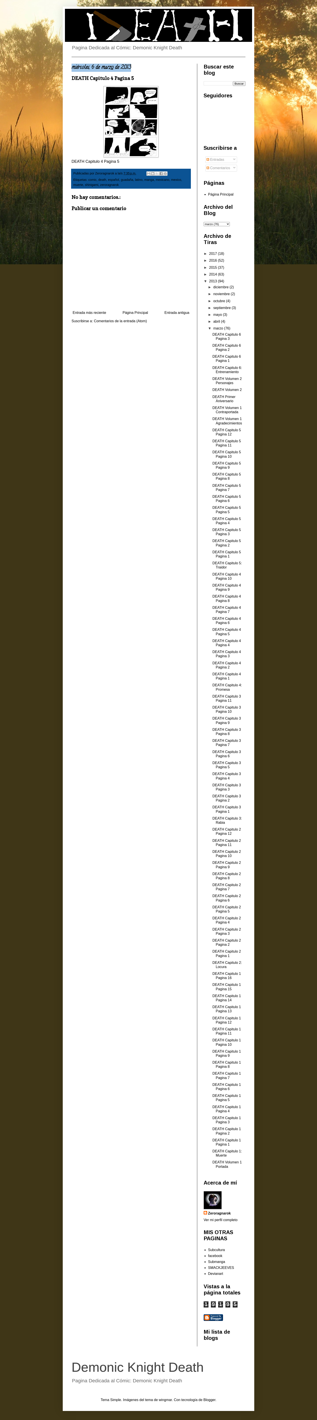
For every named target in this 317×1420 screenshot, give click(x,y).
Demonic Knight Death (138, 1367)
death (102, 179)
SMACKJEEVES (221, 1268)
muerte (78, 185)
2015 (213, 267)
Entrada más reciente (89, 313)
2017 (213, 253)
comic (92, 179)
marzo (218, 328)
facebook (215, 1256)
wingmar (165, 1400)
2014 (213, 274)
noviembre (222, 294)
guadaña (127, 179)
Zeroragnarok (219, 1213)
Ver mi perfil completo (221, 1220)
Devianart (215, 1274)
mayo (218, 315)
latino (138, 179)
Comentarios (218, 168)
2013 (213, 281)
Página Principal (135, 313)
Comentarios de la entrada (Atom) (120, 321)
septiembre (222, 308)
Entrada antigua (176, 313)
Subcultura (216, 1250)
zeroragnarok (109, 185)
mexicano (162, 179)
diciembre (221, 287)
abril (217, 321)
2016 (213, 260)
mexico (176, 179)
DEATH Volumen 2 (227, 390)
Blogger (209, 1400)
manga (149, 179)
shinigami (91, 185)
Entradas (215, 159)
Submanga (216, 1262)
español (113, 179)
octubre (219, 301)
